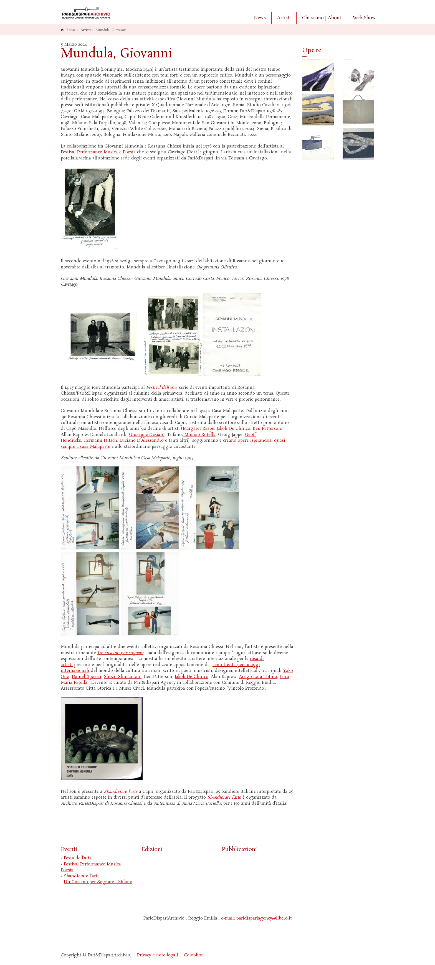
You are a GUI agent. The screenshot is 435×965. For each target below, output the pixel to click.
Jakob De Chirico (233, 428)
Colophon (194, 955)
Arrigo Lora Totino (258, 677)
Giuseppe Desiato (147, 435)
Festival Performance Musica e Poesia (98, 152)
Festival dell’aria (161, 387)
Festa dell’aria (78, 858)
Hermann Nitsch (100, 440)
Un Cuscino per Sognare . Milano (98, 882)
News (260, 18)
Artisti (284, 18)
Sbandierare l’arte (82, 876)
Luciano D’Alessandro (142, 440)
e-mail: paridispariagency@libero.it (256, 918)
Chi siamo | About (321, 18)
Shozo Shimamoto (122, 677)
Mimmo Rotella (199, 435)
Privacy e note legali (157, 955)
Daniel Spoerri (86, 677)
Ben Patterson (267, 428)
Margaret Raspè (198, 428)
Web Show (364, 18)
